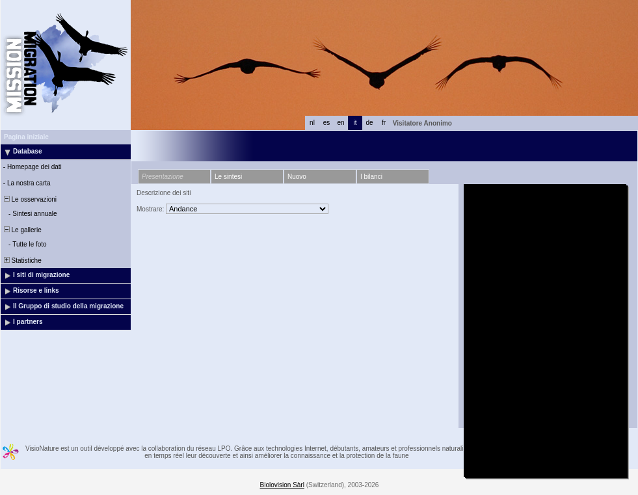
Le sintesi (228, 176)
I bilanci (371, 176)
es (326, 122)
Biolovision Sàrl (282, 484)
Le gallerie (22, 230)
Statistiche (22, 260)
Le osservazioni (29, 199)
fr (384, 122)
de (369, 122)
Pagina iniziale (26, 136)
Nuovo (296, 176)
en (340, 122)
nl (312, 122)
